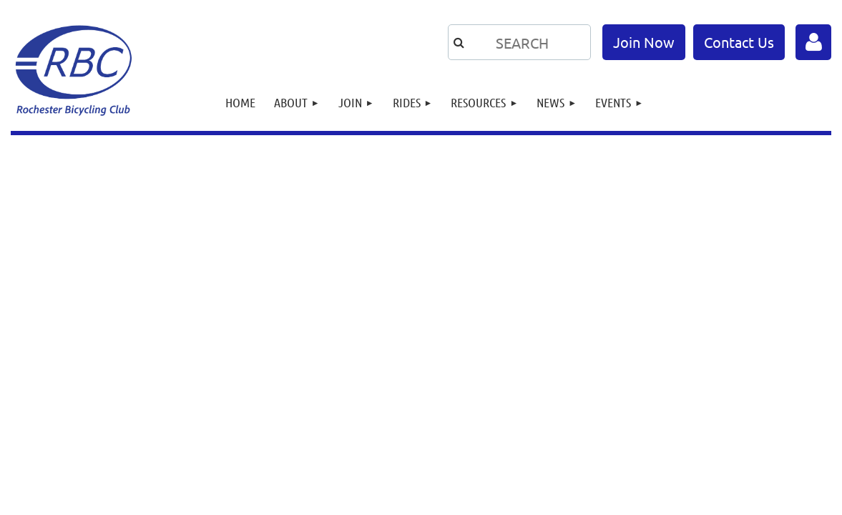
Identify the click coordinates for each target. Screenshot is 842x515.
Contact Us (739, 42)
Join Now (644, 42)
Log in (813, 42)
